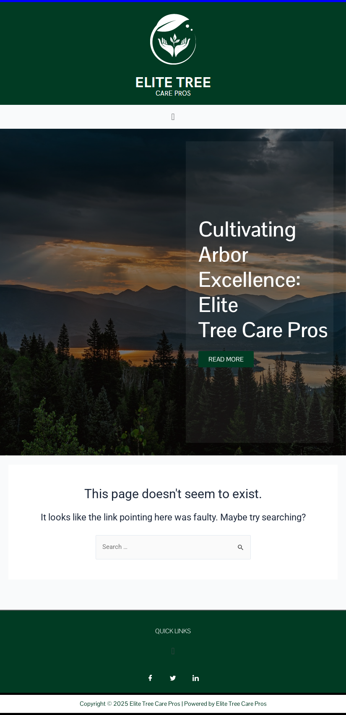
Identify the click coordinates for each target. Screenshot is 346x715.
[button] (173, 117)
